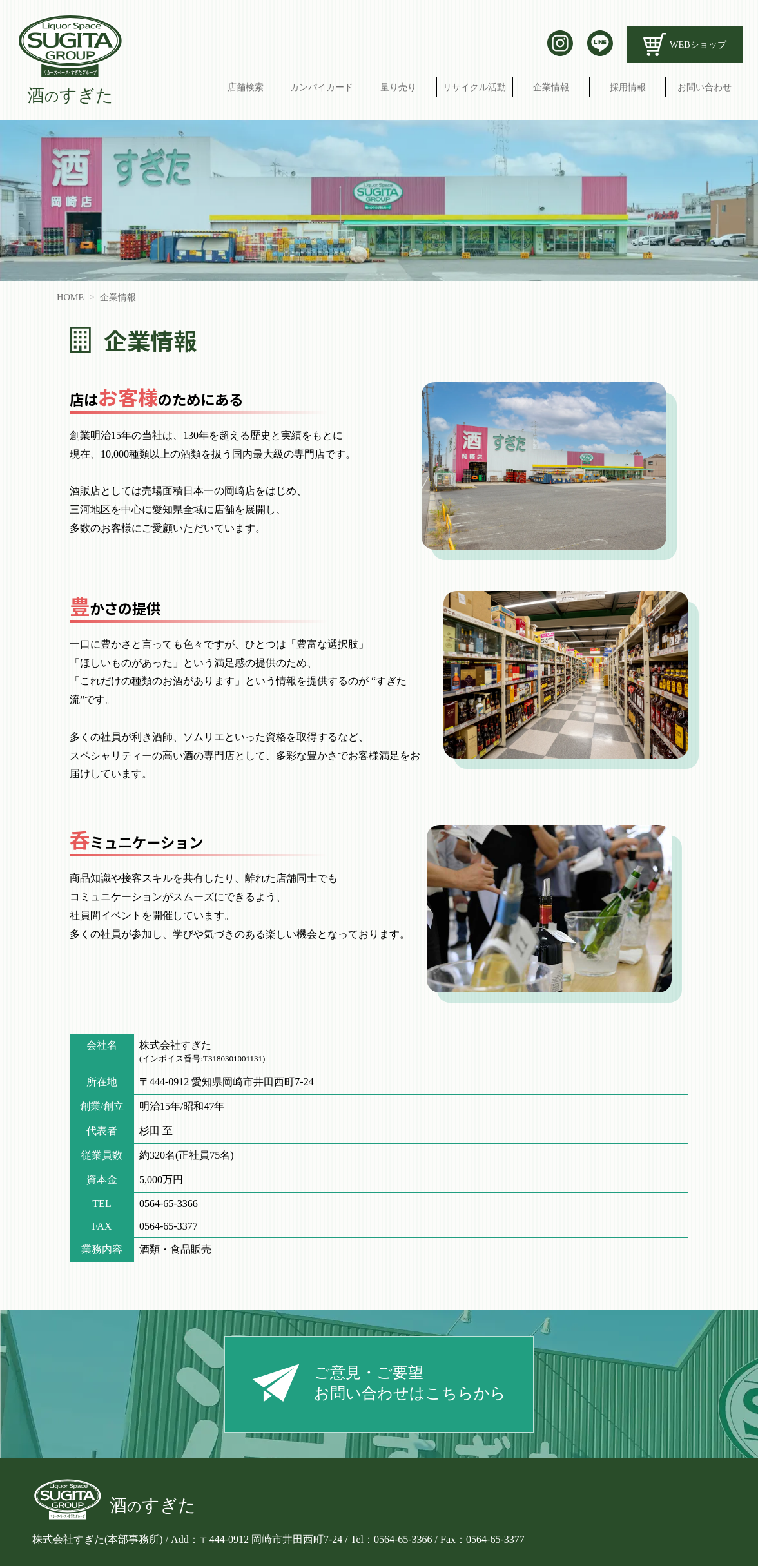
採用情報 (628, 87)
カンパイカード (321, 87)
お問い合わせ (704, 87)
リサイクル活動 (474, 87)
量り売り (398, 87)
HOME (70, 297)
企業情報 (551, 87)
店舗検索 (246, 87)
